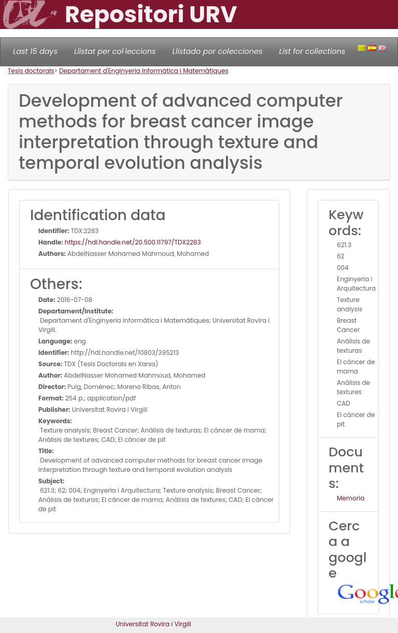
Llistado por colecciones (218, 51)
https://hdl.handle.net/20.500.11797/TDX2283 (132, 242)
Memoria (350, 498)
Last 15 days (35, 51)
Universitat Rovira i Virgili (153, 624)
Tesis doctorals (31, 70)
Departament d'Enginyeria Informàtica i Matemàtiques (144, 70)
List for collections (312, 51)
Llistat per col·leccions (115, 51)
